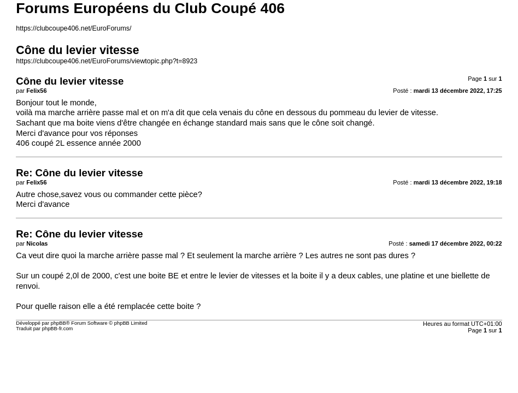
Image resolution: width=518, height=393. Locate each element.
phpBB (58, 323)
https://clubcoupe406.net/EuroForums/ (73, 28)
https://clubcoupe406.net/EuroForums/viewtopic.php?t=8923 (106, 61)
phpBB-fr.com (57, 328)
